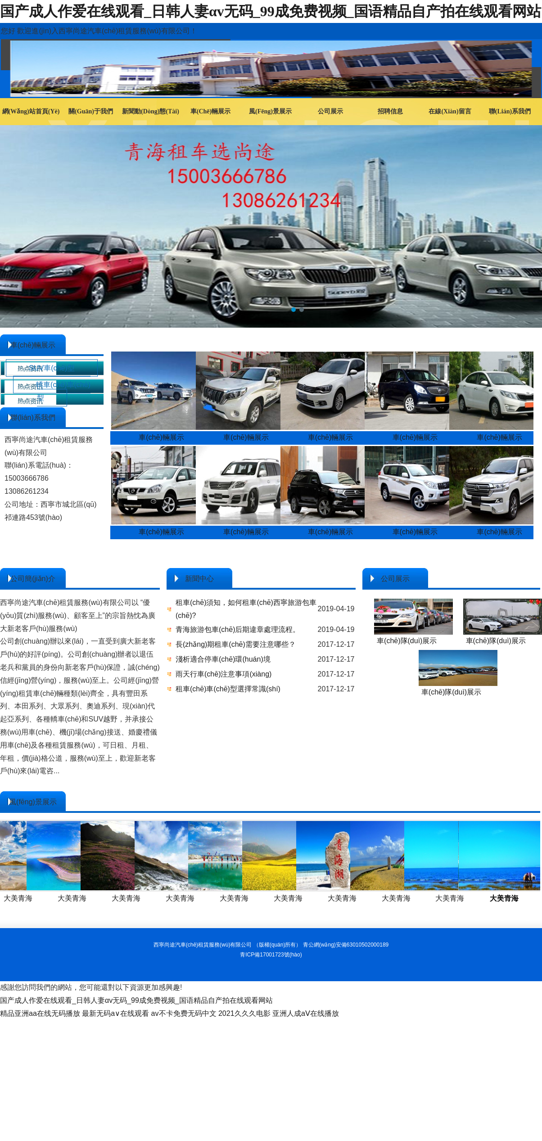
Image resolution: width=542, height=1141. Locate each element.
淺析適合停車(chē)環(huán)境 (223, 659)
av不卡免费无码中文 (184, 1013)
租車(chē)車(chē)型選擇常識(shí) (228, 689)
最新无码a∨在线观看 (115, 1013)
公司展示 (330, 111)
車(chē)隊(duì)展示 (407, 641)
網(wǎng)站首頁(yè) (31, 111)
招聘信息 (390, 111)
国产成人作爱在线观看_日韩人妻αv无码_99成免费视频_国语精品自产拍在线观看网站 (270, 11)
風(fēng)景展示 (270, 111)
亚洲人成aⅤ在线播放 (305, 1013)
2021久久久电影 (244, 1013)
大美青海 (68, 898)
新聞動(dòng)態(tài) (150, 111)
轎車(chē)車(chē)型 (63, 391)
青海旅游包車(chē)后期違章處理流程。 (238, 629)
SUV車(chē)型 (51, 368)
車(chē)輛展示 (210, 111)
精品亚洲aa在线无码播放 (40, 1013)
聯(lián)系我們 (510, 111)
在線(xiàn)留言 (450, 111)
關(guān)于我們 (90, 111)
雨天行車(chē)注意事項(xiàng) (223, 674)
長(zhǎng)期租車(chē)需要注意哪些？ (236, 644)
